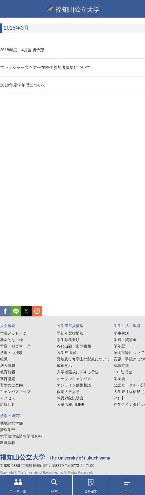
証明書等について (129, 352)
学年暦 (119, 346)
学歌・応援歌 (11, 352)
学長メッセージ (13, 333)
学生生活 (121, 333)
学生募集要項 (68, 340)
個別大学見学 (68, 391)
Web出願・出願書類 (74, 346)
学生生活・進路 (127, 325)
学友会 (119, 379)
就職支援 (121, 365)
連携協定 (7, 379)
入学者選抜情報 (70, 325)
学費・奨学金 (125, 340)
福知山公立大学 (72, 9)
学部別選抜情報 (70, 333)
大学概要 (7, 325)
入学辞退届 (66, 352)
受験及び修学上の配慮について (83, 359)
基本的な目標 (11, 340)
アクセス (7, 398)
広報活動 (7, 404)
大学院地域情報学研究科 (21, 436)
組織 (4, 359)
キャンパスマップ (15, 391)
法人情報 (7, 365)
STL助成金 (123, 372)
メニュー (127, 486)
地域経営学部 (11, 423)
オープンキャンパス (74, 379)
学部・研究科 (11, 415)
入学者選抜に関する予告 (78, 372)
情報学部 (7, 430)
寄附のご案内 (11, 385)
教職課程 (7, 442)
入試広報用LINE (70, 404)
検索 (54, 486)
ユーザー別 (18, 486)
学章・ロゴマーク (15, 346)
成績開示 (64, 365)
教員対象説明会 (70, 398)
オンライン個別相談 (74, 385)
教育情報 (7, 372)
